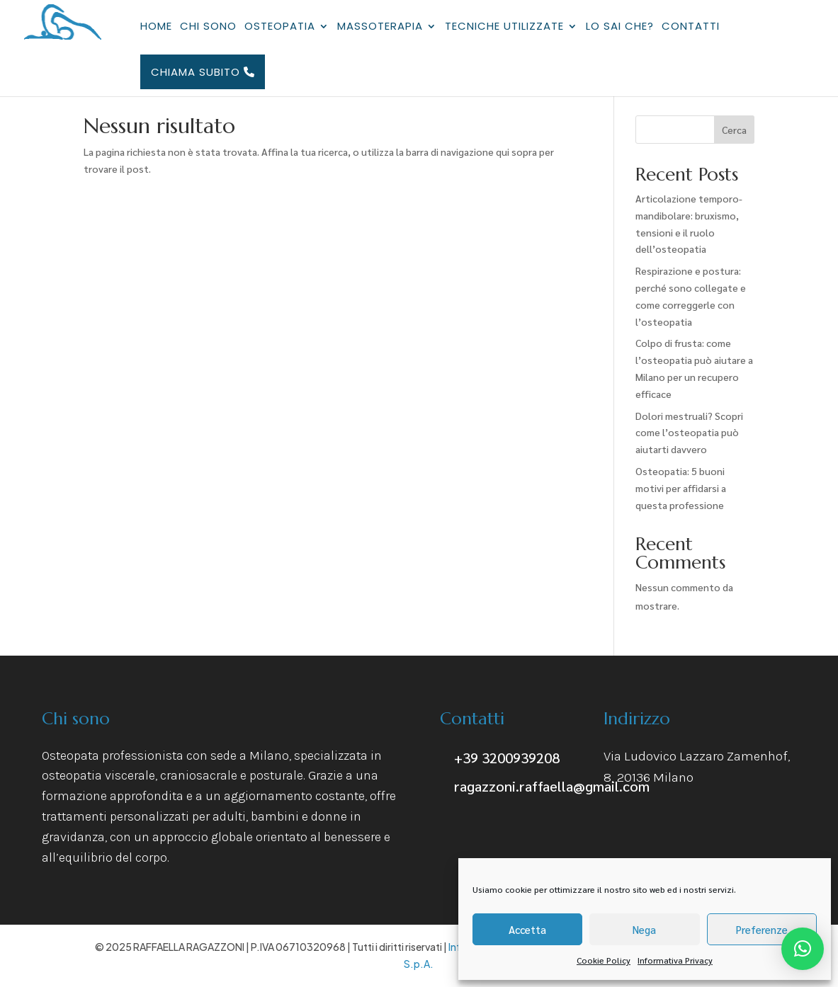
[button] (802, 949)
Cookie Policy (603, 960)
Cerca (734, 129)
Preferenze (762, 929)
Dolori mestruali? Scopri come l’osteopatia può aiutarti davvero (689, 432)
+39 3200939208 (507, 757)
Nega (644, 929)
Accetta (527, 929)
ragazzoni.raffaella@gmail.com (552, 786)
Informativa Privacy (675, 960)
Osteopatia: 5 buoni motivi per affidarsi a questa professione (680, 487)
